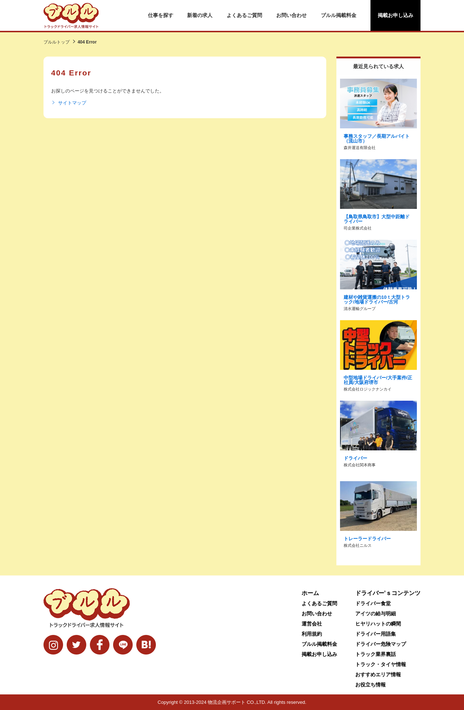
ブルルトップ (57, 42)
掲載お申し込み (395, 15)
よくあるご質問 (244, 15)
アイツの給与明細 (375, 613)
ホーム (310, 593)
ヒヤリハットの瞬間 (378, 624)
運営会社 (312, 624)
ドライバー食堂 (373, 603)
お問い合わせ (291, 15)
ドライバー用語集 (375, 634)
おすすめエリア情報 (378, 674)
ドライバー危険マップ (380, 644)
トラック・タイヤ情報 (380, 664)
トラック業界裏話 (375, 654)
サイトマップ (68, 103)
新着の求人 (199, 15)
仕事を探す (160, 15)
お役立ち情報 (370, 685)
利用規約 (312, 634)
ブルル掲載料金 (338, 15)
